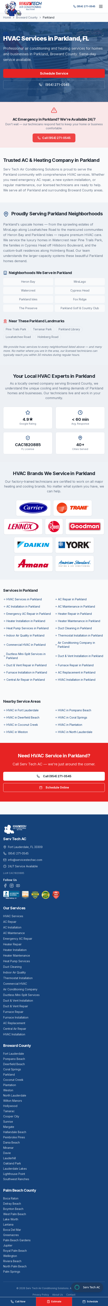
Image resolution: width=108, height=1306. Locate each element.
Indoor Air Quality (14, 972)
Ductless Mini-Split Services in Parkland (24, 656)
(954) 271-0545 (84, 6)
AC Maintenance (14, 933)
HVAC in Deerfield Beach (21, 717)
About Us (57, 1294)
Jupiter (7, 1245)
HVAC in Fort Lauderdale (21, 710)
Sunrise (8, 1121)
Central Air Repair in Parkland (24, 679)
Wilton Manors (12, 1100)
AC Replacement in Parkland (75, 672)
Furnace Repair (13, 1011)
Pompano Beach (14, 1059)
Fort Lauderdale (13, 1053)
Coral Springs (12, 1069)
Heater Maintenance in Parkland (77, 621)
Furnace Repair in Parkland (74, 665)
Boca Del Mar (12, 1229)
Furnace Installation (15, 1017)
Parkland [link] (48, 17)
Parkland (9, 1074)
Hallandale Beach (14, 1132)
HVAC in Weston (15, 732)
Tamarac (9, 1111)
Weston (8, 1090)
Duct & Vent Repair (15, 1006)
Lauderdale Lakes (15, 1168)
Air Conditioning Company (20, 989)
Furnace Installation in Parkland (25, 672)
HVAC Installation (14, 1034)
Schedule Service (54, 73)
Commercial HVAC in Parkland (24, 644)
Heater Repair (12, 944)
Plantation (9, 1085)
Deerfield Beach (14, 1064)
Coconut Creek (13, 1079)
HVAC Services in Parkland (22, 599)
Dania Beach (11, 1142)
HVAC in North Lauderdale (73, 732)
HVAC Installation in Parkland (75, 679)
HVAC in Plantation (68, 724)
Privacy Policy (41, 1294)
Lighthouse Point (14, 1174)
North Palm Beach (15, 1266)
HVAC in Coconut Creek (20, 724)
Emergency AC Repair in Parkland (27, 613)
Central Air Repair (14, 1028)
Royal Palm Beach (15, 1250)
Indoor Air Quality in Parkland (23, 635)
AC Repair (9, 921)
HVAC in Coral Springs (71, 717)
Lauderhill (9, 1158)
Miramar (8, 1147)
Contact (70, 1294)
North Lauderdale (14, 1095)
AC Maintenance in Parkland (75, 606)
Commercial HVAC (15, 983)
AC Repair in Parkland (71, 599)
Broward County (27, 17)
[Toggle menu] (101, 6)
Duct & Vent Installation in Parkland (79, 656)
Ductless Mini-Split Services (21, 995)
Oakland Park (12, 1163)
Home (7, 17)
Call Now (18, 1301)
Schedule (90, 1301)
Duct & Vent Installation (18, 1000)
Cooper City (11, 1116)
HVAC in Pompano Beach (73, 710)
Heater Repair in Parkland (73, 613)
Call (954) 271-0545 (54, 138)
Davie (7, 1153)
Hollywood (10, 1106)
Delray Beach (12, 1203)
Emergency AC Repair (17, 938)
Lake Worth (10, 1219)
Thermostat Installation (18, 978)
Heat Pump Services (16, 961)
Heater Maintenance (16, 955)
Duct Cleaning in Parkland (73, 628)
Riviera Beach (12, 1261)
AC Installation (12, 927)
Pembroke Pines (14, 1137)
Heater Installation (15, 950)
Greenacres (11, 1235)
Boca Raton (10, 1198)
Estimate (54, 1301)
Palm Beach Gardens (17, 1240)
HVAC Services (13, 916)
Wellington (10, 1256)
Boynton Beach (13, 1209)
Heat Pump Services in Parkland (26, 628)
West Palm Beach (14, 1214)
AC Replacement (14, 1023)
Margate (8, 1126)
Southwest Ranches (16, 1179)
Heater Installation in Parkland (24, 621)
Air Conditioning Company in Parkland (75, 644)
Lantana (8, 1224)
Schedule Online (54, 787)
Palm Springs (11, 1271)
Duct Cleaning (12, 966)
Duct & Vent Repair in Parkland (25, 665)
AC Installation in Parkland (21, 606)
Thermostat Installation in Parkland (79, 635)
